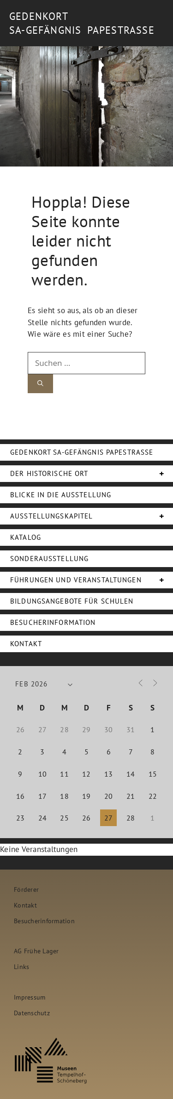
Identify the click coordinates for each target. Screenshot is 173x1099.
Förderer (26, 889)
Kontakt (26, 643)
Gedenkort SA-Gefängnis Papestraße (81, 452)
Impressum (29, 997)
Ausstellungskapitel (91, 516)
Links (21, 966)
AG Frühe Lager (36, 950)
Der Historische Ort (91, 473)
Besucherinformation (52, 622)
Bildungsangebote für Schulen (72, 601)
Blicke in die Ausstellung (60, 494)
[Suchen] (40, 383)
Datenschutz (32, 1012)
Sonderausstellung (49, 558)
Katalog (25, 537)
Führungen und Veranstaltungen (91, 580)
